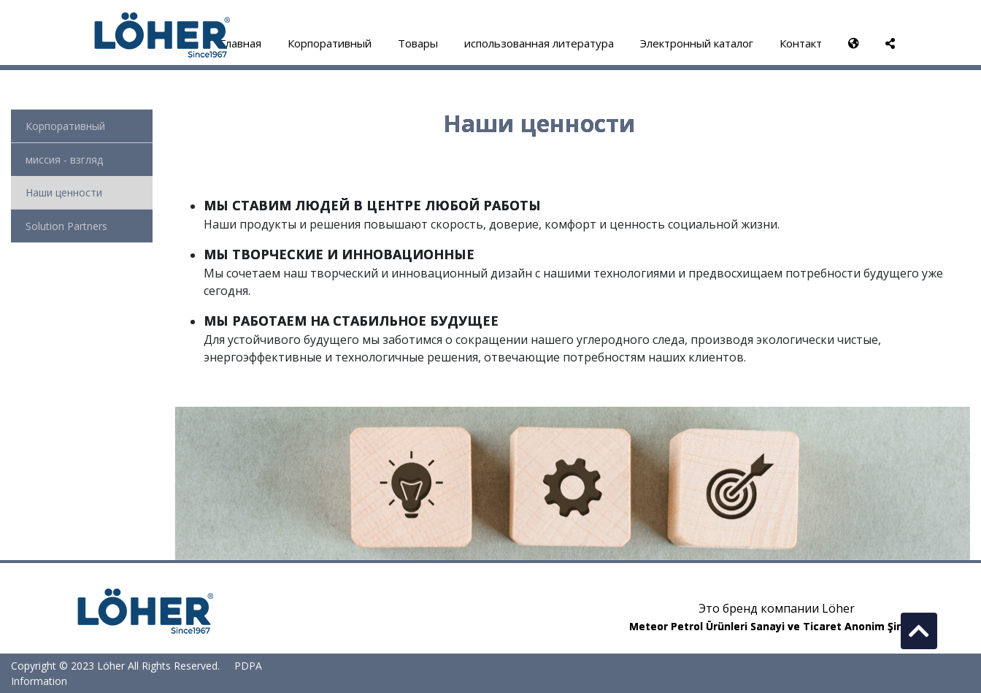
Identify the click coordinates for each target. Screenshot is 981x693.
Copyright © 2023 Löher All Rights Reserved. (117, 666)
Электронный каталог (696, 43)
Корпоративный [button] (330, 43)
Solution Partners (66, 226)
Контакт (801, 43)
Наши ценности (64, 192)
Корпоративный (65, 126)
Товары (418, 43)
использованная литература (539, 43)
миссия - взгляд (64, 159)
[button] (853, 43)
